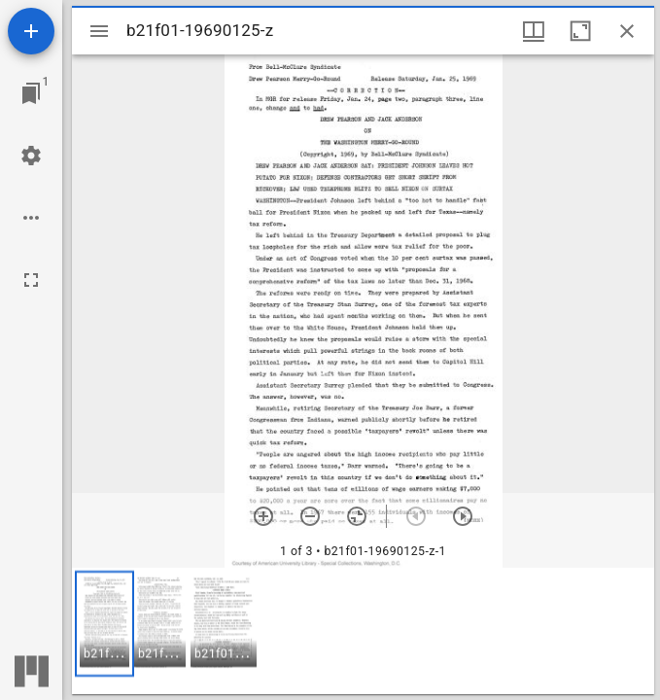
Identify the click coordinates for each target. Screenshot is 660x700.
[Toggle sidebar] (99, 31)
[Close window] (627, 31)
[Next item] (462, 516)
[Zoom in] (263, 516)
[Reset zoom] (356, 516)
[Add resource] (31, 31)
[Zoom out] (310, 516)
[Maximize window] (580, 31)
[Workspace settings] (31, 155)
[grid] (363, 631)
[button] (104, 624)
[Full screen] (31, 280)
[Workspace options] (31, 217)
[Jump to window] (31, 93)
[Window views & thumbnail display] (533, 31)
